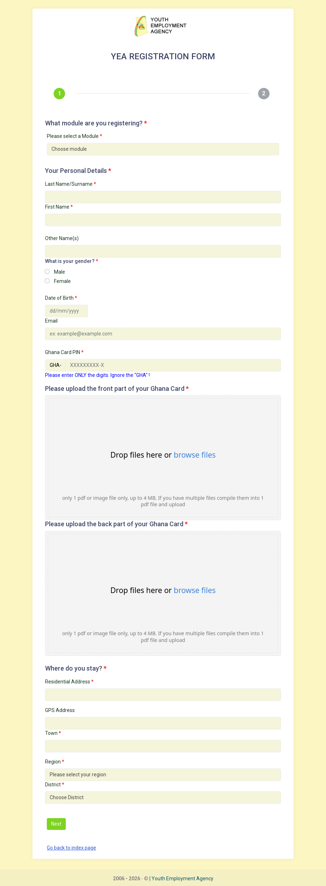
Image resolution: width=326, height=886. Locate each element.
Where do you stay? (76, 668)
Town (53, 733)
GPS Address (60, 710)
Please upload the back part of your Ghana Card (116, 524)
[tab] (60, 93)
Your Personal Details (78, 170)
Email (51, 321)
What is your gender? (71, 261)
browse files (195, 455)
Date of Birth (61, 298)
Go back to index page (71, 848)
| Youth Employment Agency (181, 878)
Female (62, 281)
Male (59, 272)
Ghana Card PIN (64, 352)
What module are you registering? (96, 123)
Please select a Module (74, 136)
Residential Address (69, 682)
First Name (59, 207)
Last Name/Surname (70, 184)
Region (54, 762)
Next (56, 824)
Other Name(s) (62, 238)
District (54, 784)
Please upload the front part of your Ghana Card (117, 388)
